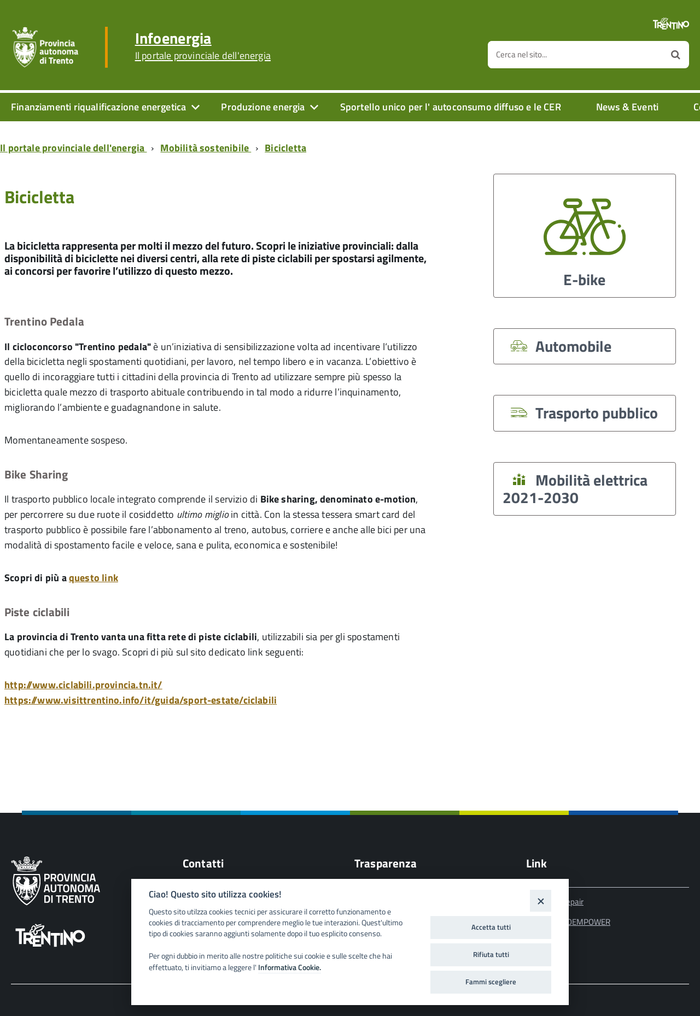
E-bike (585, 238)
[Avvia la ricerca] (675, 54)
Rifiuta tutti (491, 954)
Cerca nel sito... (521, 54)
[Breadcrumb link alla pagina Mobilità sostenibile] (207, 147)
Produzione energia (263, 106)
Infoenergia (203, 46)
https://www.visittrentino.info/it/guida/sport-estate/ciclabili (140, 700)
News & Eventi (627, 106)
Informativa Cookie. (289, 967)
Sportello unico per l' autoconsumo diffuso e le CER (450, 106)
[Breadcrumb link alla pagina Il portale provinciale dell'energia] (75, 147)
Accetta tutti (491, 927)
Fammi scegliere (490, 981)
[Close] (540, 900)
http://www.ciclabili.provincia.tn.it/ (83, 684)
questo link (93, 577)
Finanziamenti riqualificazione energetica (98, 106)
